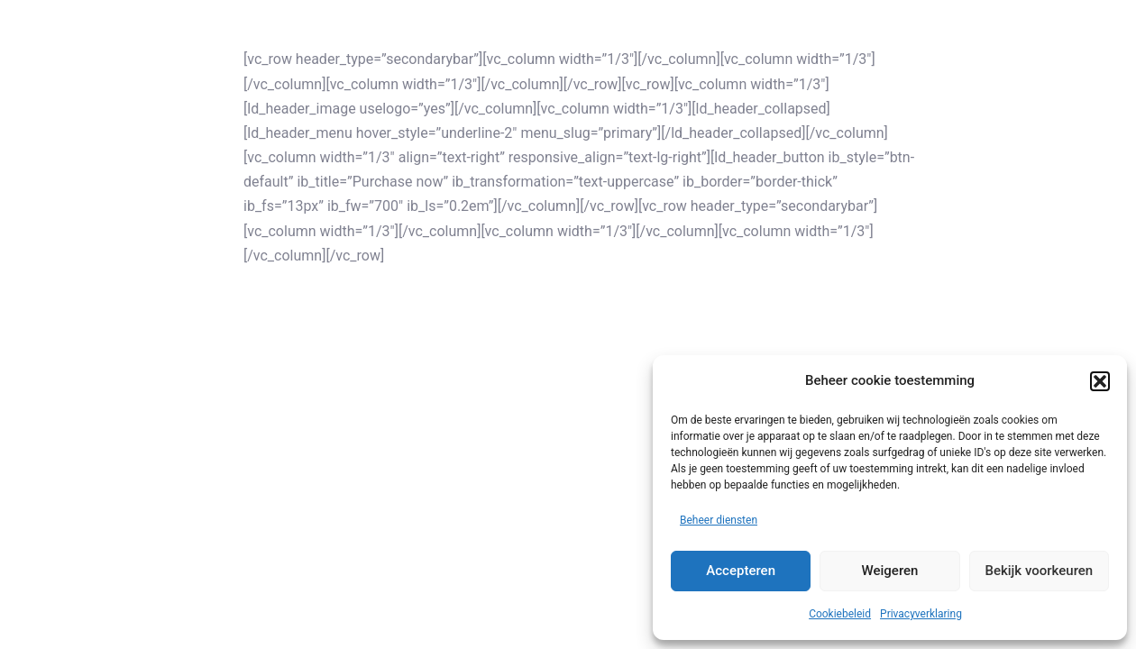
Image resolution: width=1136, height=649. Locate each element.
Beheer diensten (718, 520)
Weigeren (890, 570)
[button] (1100, 381)
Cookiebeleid (840, 614)
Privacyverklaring (921, 614)
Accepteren (740, 570)
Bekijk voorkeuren (1039, 570)
